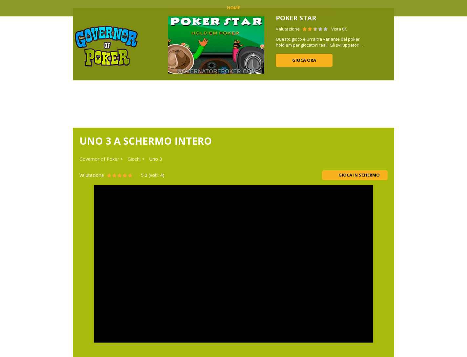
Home (233, 7)
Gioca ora (304, 60)
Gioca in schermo (355, 175)
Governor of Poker (99, 159)
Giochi (134, 159)
